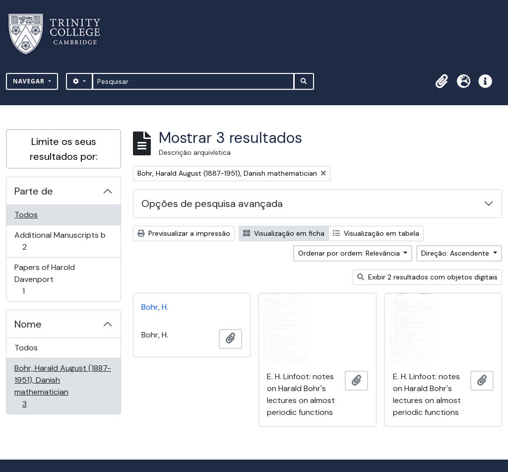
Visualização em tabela (376, 233)
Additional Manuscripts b (60, 241)
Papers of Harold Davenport (44, 279)
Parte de (33, 191)
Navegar (30, 81)
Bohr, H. (154, 307)
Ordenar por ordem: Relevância (350, 253)
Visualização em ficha (283, 233)
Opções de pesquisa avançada (212, 203)
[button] (441, 81)
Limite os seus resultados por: (64, 149)
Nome (28, 324)
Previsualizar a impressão (183, 233)
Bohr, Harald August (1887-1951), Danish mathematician (62, 386)
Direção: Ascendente (456, 253)
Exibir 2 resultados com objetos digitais (427, 276)
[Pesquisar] (193, 81)
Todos (26, 214)
